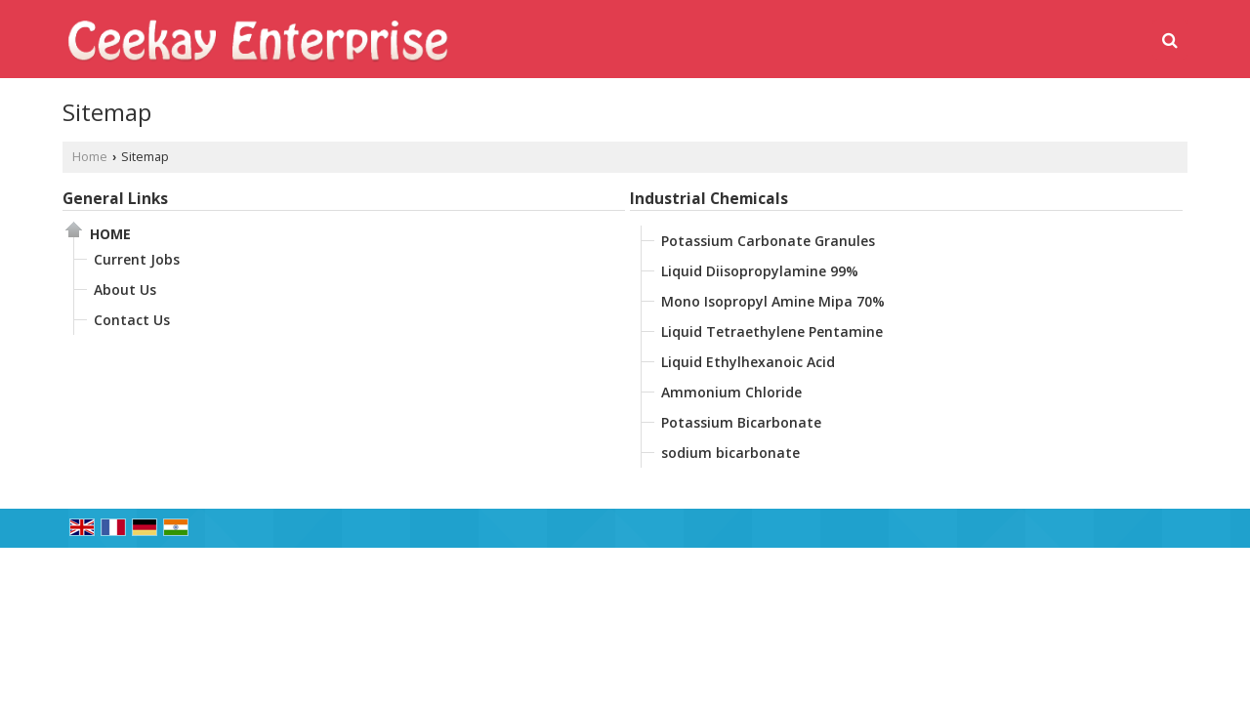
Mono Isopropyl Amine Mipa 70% (773, 301)
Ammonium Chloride (731, 392)
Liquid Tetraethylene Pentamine (772, 331)
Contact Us (132, 319)
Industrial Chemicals (709, 198)
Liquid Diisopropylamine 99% (759, 271)
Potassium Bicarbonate (741, 422)
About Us (125, 289)
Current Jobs (137, 259)
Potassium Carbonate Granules (768, 240)
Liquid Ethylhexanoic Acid (748, 361)
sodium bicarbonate (730, 452)
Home (89, 156)
